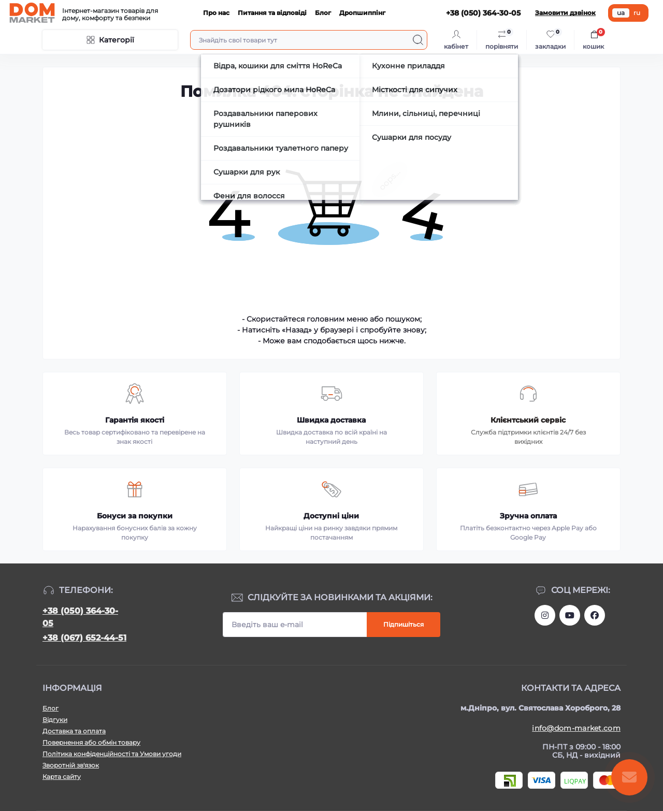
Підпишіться (403, 624)
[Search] (418, 40)
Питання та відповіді (272, 13)
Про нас (216, 13)
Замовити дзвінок (565, 13)
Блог (323, 13)
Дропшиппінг (362, 13)
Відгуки (54, 719)
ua (621, 13)
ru (636, 13)
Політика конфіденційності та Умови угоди (111, 754)
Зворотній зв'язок (70, 765)
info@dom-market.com (576, 728)
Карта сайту (61, 776)
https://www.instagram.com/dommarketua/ (545, 615)
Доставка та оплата (74, 731)
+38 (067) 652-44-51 (84, 638)
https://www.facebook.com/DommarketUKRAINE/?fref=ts (594, 615)
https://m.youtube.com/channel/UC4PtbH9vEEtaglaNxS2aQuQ (569, 615)
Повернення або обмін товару (91, 742)
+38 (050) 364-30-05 (80, 617)
